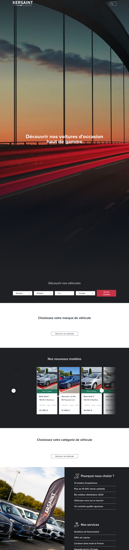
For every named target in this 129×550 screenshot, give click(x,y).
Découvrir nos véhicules (64, 334)
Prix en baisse (47, 391)
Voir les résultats (106, 293)
